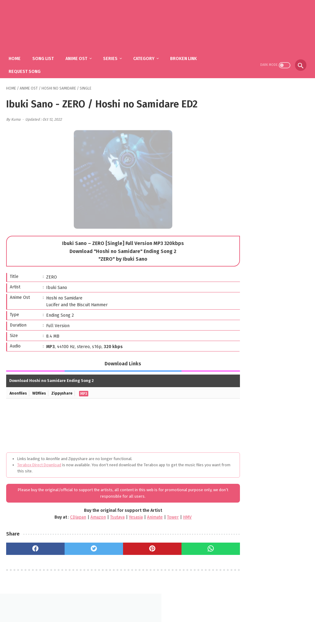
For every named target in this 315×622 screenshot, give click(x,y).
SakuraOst (162, 612)
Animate (140, 514)
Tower (158, 514)
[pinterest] (134, 546)
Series (113, 55)
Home (17, 55)
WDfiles (40, 390)
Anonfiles (19, 390)
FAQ (148, 602)
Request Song (27, 68)
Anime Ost (79, 55)
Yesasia (121, 514)
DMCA (164, 602)
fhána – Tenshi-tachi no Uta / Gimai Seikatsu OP (276, 341)
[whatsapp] (185, 546)
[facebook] (32, 546)
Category (146, 55)
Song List (45, 55)
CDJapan (64, 514)
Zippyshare (64, 390)
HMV (173, 514)
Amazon (83, 514)
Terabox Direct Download (39, 462)
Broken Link (186, 55)
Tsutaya (103, 514)
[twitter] (83, 546)
